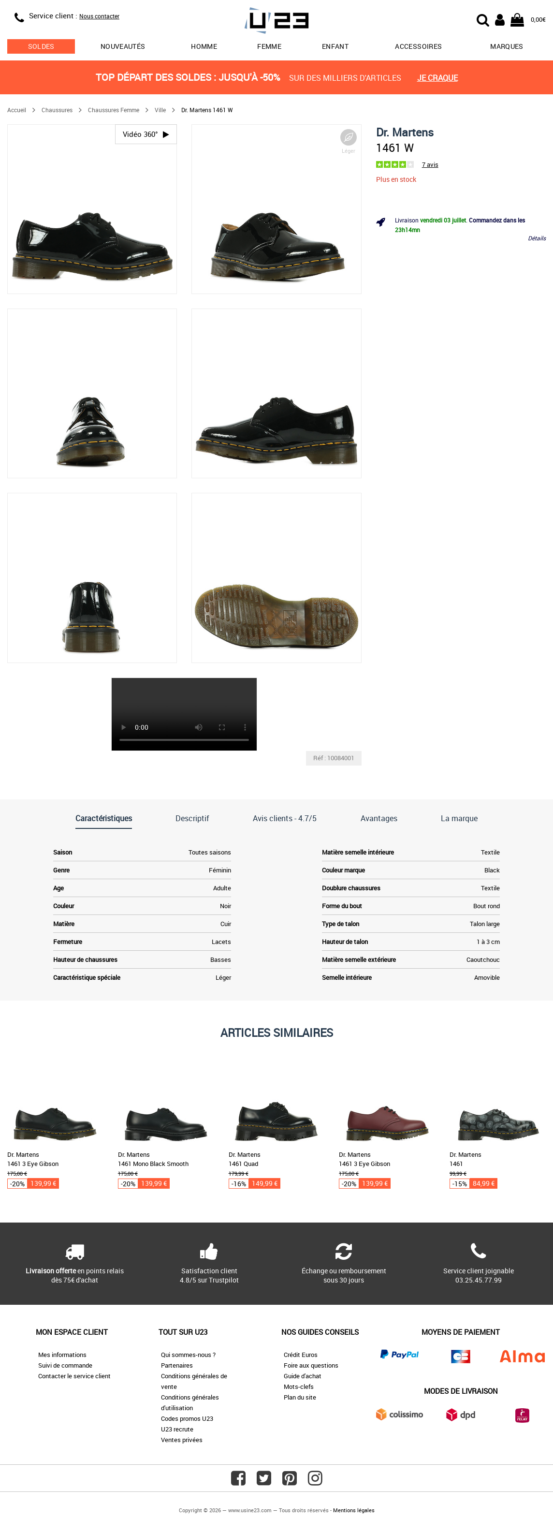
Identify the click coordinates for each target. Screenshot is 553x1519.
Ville (160, 110)
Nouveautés (123, 46)
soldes (41, 46)
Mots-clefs (299, 1386)
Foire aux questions (311, 1365)
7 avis (430, 164)
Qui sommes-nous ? (188, 1354)
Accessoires (418, 46)
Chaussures (57, 110)
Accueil (16, 110)
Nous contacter (99, 16)
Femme (269, 46)
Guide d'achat (302, 1376)
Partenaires (177, 1365)
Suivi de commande (65, 1365)
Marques (506, 46)
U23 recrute (177, 1429)
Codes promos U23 (187, 1418)
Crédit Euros (301, 1354)
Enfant (335, 46)
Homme (204, 46)
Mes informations (62, 1354)
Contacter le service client (74, 1376)
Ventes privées (182, 1439)
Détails (537, 238)
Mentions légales (354, 1510)
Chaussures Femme (113, 110)
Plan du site (300, 1397)
